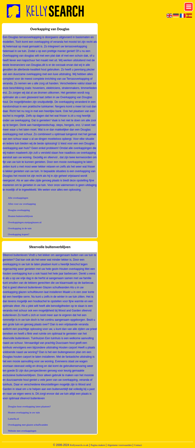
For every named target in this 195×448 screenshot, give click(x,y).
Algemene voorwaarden (119, 445)
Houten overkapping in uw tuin (24, 412)
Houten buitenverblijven (20, 216)
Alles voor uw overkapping (22, 203)
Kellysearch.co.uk (79, 445)
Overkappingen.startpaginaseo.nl (24, 222)
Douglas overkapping (19, 210)
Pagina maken (98, 445)
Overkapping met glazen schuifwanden (28, 424)
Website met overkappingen (22, 430)
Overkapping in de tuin (19, 228)
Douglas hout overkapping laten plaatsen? (29, 406)
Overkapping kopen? (18, 234)
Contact (138, 445)
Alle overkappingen (18, 197)
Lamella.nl (13, 418)
